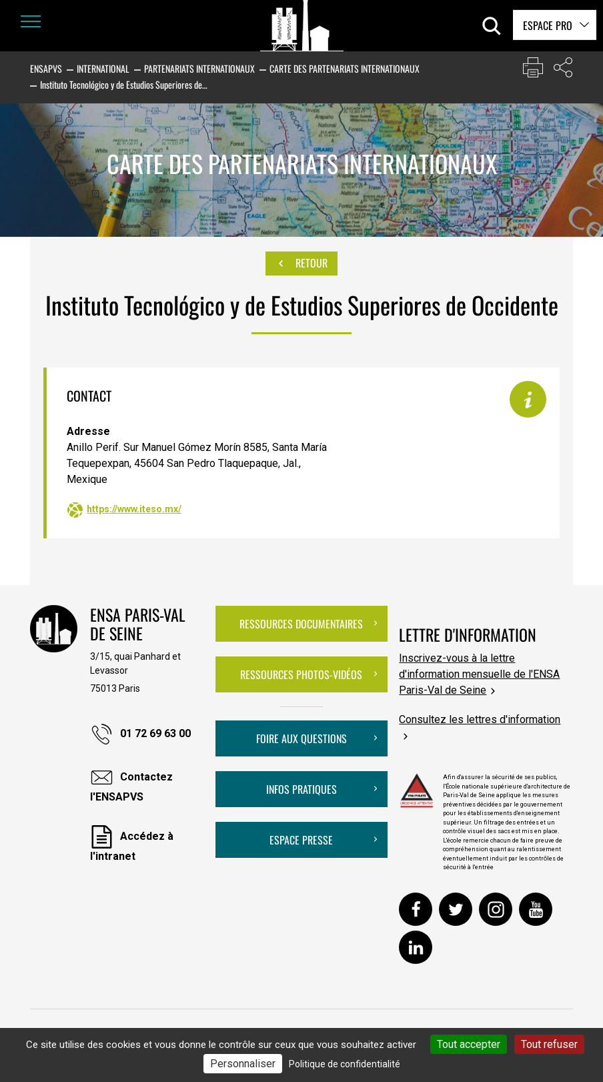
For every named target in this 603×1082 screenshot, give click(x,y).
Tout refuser (549, 1044)
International (103, 68)
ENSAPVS (46, 68)
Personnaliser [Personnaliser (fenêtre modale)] (242, 1063)
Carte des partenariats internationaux (344, 68)
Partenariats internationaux (199, 68)
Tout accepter (468, 1044)
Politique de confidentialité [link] (344, 1064)
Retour (301, 263)
